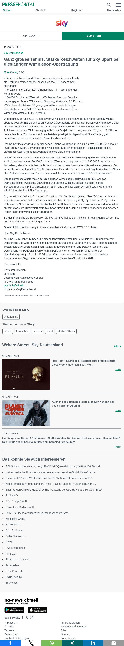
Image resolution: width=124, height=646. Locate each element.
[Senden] (113, 643)
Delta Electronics (15, 536)
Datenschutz (11, 634)
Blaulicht (40, 10)
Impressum (10, 622)
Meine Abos (114, 10)
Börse (9, 542)
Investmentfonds (15, 547)
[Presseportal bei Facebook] (21, 617)
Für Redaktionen (70, 622)
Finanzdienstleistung (17, 559)
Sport (50, 331)
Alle (117, 346)
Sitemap (65, 634)
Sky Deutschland (13, 53)
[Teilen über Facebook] (10, 643)
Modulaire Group (15, 518)
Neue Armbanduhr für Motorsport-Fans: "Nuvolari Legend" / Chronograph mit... (51, 484)
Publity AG (12, 495)
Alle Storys (31, 36)
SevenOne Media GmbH (20, 507)
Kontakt (8, 626)
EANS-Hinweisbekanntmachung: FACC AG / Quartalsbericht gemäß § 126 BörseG (53, 466)
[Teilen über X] (31, 643)
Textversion (10, 630)
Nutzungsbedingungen (73, 626)
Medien (37, 331)
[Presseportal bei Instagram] (30, 617)
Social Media (68, 638)
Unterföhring (11, 72)
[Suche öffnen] (109, 5)
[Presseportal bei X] (25, 617)
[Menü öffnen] (119, 5)
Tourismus (12, 582)
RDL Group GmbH (16, 501)
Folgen (92, 36)
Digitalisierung (14, 577)
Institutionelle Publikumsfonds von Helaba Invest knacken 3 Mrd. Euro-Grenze (50, 472)
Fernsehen (22, 331)
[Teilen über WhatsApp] (51, 643)
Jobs (63, 630)
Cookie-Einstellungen (16, 638)
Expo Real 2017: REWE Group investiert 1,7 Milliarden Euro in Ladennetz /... (50, 478)
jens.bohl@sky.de (14, 285)
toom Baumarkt (14, 571)
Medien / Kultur (66, 331)
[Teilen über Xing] (72, 643)
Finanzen (11, 553)
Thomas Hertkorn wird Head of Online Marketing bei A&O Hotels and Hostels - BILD (54, 489)
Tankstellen (12, 565)
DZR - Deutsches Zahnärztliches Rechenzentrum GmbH (38, 513)
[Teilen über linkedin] (93, 643)
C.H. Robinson (14, 530)
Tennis (7, 331)
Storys (6, 10)
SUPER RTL (13, 524)
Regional (76, 10)
